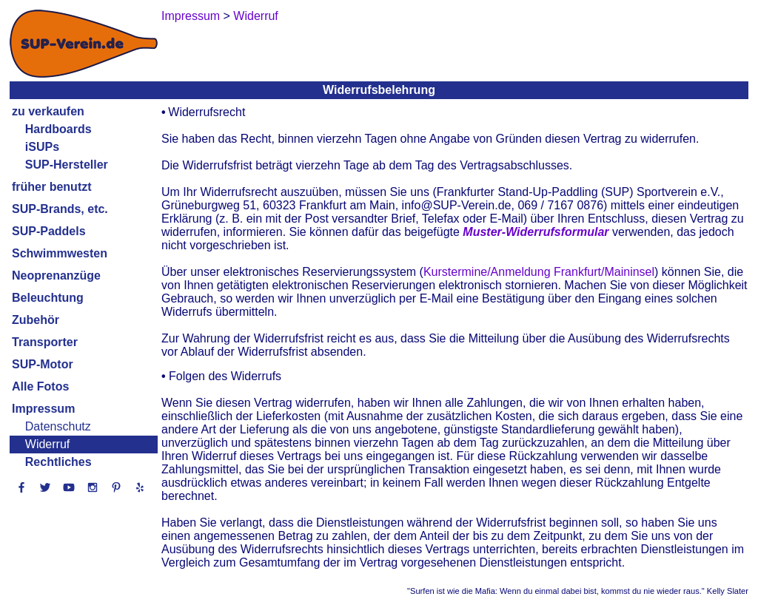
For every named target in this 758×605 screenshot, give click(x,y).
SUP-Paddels (49, 231)
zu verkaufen (48, 111)
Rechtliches (58, 462)
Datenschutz (58, 426)
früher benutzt (52, 186)
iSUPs (42, 147)
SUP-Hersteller (66, 164)
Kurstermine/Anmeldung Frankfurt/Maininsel (538, 272)
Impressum (43, 408)
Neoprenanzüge (56, 275)
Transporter (45, 342)
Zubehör (35, 320)
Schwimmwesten (59, 253)
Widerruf (47, 444)
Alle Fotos (40, 386)
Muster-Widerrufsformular (535, 232)
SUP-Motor (42, 364)
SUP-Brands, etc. (60, 209)
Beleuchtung (48, 297)
